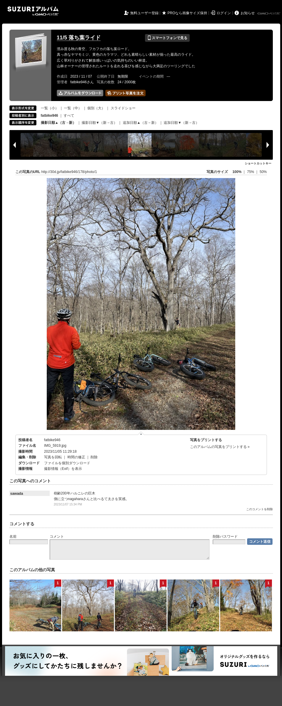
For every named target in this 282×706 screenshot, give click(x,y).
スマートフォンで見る (167, 38)
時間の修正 (76, 457)
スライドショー (123, 108)
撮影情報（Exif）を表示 (63, 469)
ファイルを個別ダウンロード (67, 463)
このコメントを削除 (259, 509)
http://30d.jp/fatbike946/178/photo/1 (69, 172)
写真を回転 (53, 457)
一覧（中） (73, 108)
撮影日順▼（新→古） (99, 123)
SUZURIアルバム (33, 11)
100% (236, 172)
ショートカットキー (258, 163)
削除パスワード (225, 536)
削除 (94, 457)
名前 (13, 536)
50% (263, 172)
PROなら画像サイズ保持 (187, 13)
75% (251, 172)
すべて (69, 115)
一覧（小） (50, 108)
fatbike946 (52, 440)
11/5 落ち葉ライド (79, 38)
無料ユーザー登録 (144, 13)
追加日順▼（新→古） (181, 123)
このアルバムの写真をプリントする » (220, 447)
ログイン (224, 13)
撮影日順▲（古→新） (58, 123)
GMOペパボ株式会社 (269, 14)
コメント (57, 536)
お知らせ (248, 13)
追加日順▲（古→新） (140, 123)
